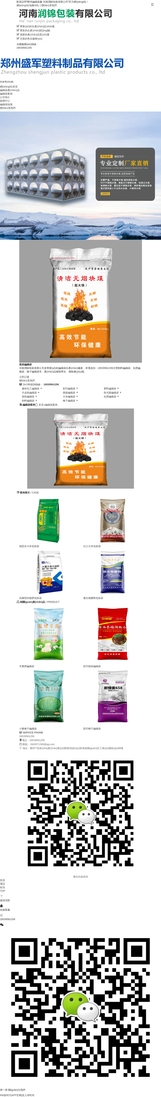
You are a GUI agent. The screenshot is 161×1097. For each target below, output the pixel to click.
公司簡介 (5, 97)
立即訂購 (24, 377)
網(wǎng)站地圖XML (28, 5)
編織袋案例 (6, 93)
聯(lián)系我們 (49, 5)
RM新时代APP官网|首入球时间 (17, 1095)
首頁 (41, 404)
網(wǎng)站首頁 (9, 86)
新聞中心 (5, 100)
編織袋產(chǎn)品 (10, 90)
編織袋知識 (6, 104)
